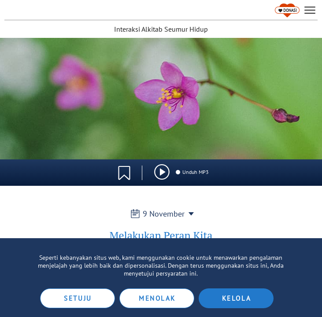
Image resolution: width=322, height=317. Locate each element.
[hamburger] (310, 10)
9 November (161, 214)
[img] (162, 172)
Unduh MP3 (192, 172)
